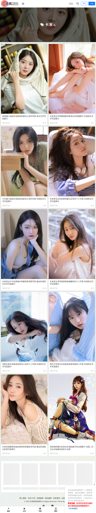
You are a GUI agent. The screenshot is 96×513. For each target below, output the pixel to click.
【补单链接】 (73, 508)
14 (92, 453)
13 (44, 288)
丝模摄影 (40, 498)
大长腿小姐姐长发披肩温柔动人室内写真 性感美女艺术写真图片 (24, 200)
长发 (49, 25)
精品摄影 (48, 498)
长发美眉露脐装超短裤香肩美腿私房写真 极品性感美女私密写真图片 (24, 448)
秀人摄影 (22, 498)
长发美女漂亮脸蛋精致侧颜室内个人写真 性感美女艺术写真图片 (72, 282)
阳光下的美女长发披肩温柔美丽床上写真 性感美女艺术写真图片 (72, 365)
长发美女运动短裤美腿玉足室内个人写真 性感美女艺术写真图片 (72, 200)
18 (44, 123)
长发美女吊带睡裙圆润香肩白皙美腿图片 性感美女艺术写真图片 (72, 117)
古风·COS (31, 498)
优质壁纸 (56, 498)
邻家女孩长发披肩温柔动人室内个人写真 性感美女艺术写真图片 (24, 365)
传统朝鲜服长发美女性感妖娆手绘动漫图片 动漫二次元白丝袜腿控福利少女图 (72, 448)
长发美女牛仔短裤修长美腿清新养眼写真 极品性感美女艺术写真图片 (24, 282)
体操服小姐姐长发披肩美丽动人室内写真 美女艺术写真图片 (24, 117)
